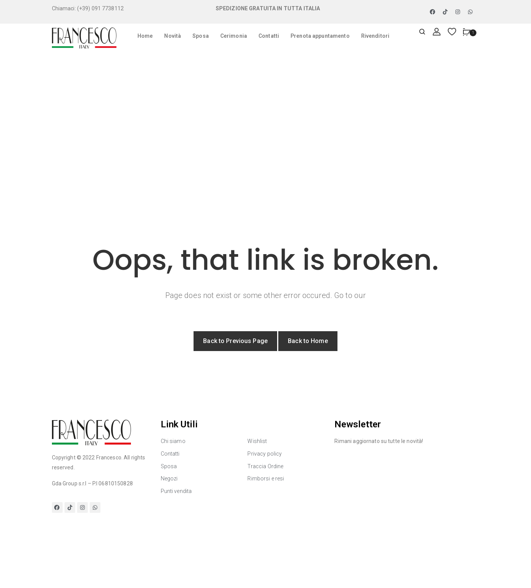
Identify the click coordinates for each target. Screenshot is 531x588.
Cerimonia (233, 36)
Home (145, 36)
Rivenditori (375, 36)
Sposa (200, 36)
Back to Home (308, 341)
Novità (172, 36)
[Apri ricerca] (422, 32)
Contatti (268, 36)
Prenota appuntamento (320, 36)
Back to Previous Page (235, 341)
